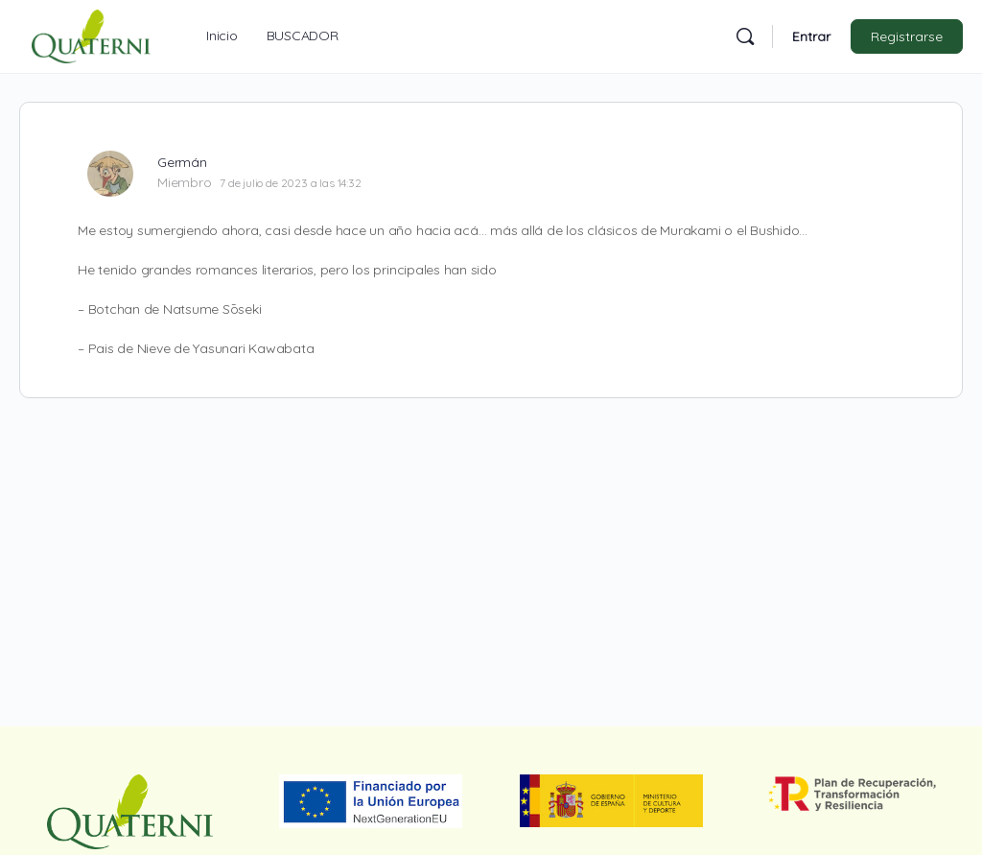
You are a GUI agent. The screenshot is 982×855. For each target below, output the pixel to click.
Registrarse (907, 36)
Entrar (811, 36)
